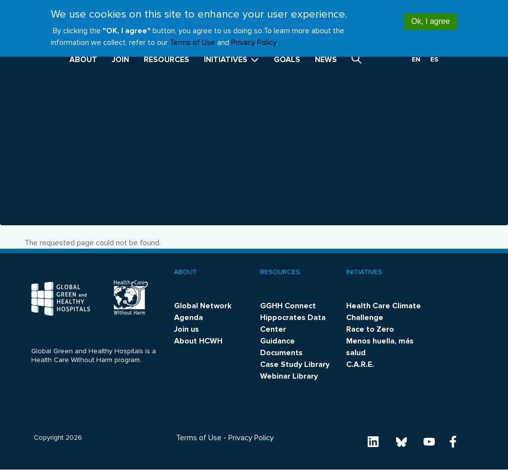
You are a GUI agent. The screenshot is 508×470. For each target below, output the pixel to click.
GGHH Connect (288, 306)
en (416, 59)
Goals (287, 59)
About (83, 59)
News (326, 59)
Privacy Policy (253, 37)
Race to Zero (370, 329)
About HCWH (198, 341)
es (434, 59)
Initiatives (231, 59)
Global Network (203, 306)
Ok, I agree (430, 16)
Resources (166, 59)
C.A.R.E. (360, 364)
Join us (186, 329)
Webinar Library (289, 376)
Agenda (188, 317)
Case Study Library (295, 364)
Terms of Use (192, 37)
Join (120, 59)
